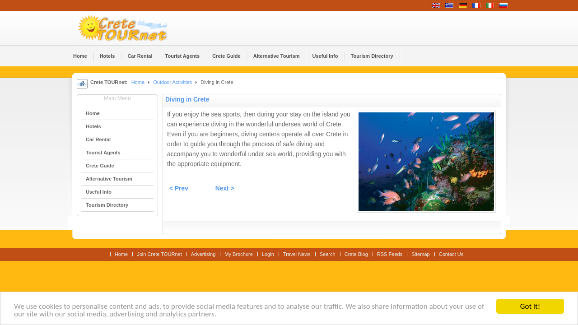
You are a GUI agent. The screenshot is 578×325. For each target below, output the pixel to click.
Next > (224, 188)
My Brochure (238, 254)
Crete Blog (356, 254)
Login (268, 254)
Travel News (297, 254)
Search (328, 254)
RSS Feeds (389, 254)
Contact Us (451, 254)
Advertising (203, 254)
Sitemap (420, 254)
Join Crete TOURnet (159, 254)
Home (137, 82)
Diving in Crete (187, 99)
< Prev (178, 188)
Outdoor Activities (172, 82)
